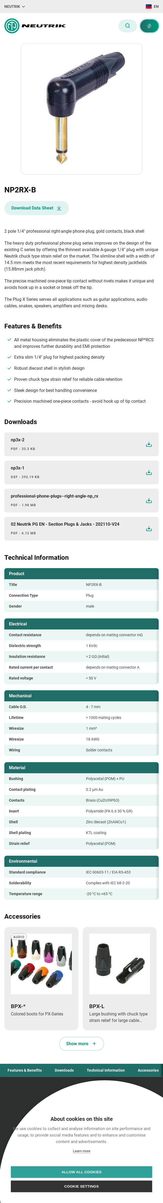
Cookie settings (81, 1186)
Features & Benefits (25, 1070)
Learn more (81, 1151)
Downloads (64, 1070)
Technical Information (106, 1070)
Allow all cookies (81, 1172)
